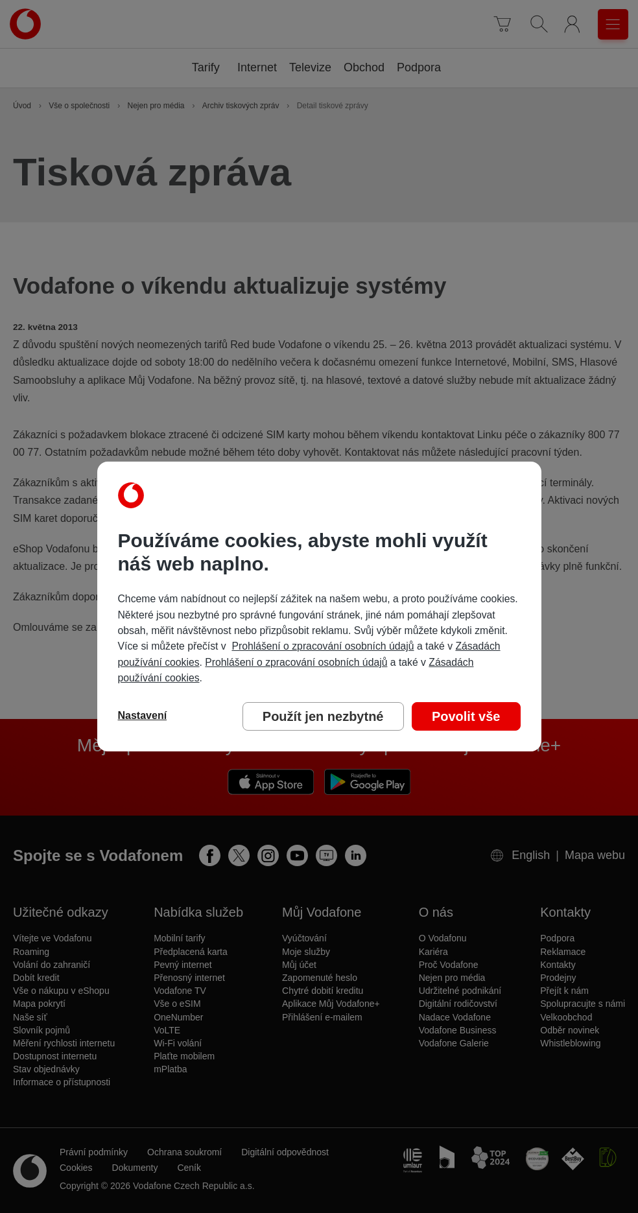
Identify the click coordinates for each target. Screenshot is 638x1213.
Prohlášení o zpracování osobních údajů (322, 646)
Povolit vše (466, 716)
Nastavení (142, 715)
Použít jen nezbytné (323, 716)
